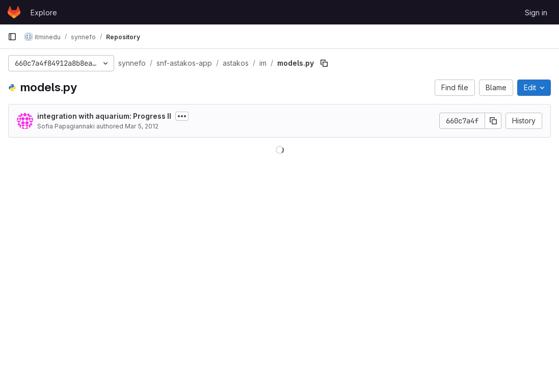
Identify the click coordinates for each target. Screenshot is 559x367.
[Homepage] (14, 12)
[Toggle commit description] (182, 116)
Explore (44, 12)
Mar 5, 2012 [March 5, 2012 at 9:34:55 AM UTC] (141, 126)
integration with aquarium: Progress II (104, 116)
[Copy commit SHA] (493, 121)
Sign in (536, 12)
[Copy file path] (324, 63)
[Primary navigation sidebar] (12, 37)
